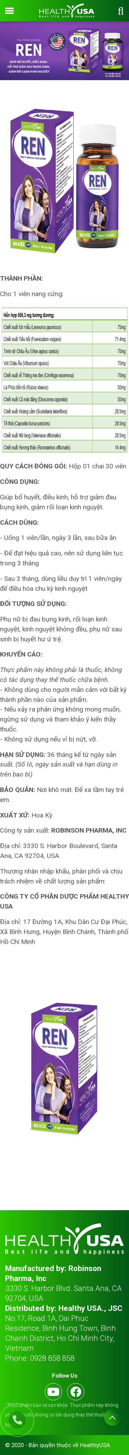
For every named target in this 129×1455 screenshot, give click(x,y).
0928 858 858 (52, 1358)
